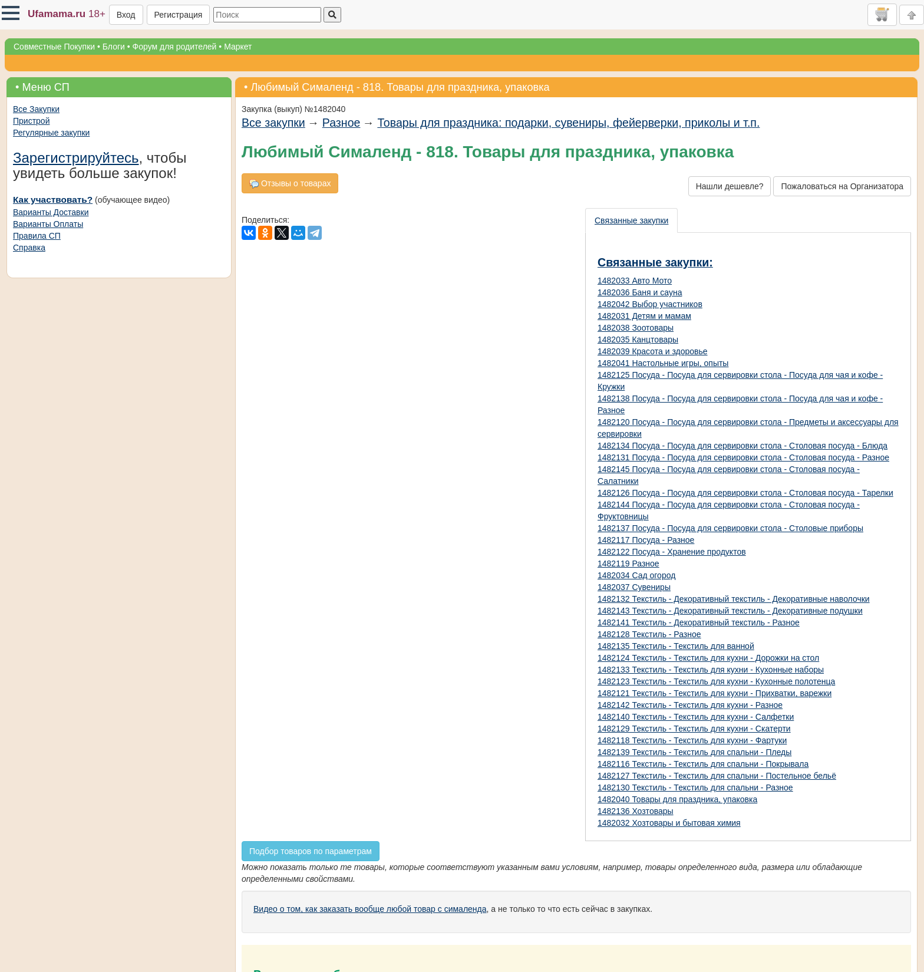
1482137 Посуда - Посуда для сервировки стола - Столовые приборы (730, 528)
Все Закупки (36, 109)
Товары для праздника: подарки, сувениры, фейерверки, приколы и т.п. (568, 122)
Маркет (238, 46)
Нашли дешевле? (730, 186)
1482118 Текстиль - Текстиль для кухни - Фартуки (692, 740)
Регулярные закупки (51, 132)
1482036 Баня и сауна (640, 292)
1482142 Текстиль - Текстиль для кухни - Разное (690, 705)
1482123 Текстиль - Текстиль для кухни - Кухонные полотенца (716, 681)
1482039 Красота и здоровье (653, 351)
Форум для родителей (175, 46)
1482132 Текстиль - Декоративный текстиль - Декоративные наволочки (734, 599)
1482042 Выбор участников (650, 304)
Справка (29, 247)
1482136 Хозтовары (636, 811)
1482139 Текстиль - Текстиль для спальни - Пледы (694, 752)
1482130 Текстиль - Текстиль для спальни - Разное (695, 787)
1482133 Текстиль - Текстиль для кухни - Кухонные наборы (711, 669)
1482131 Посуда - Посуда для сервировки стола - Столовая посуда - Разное (743, 457)
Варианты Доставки (50, 212)
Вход (126, 14)
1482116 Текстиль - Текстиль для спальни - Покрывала (703, 764)
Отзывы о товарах (290, 184)
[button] (10, 13)
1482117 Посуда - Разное (646, 540)
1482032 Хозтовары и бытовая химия (669, 823)
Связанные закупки (631, 220)
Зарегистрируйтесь (76, 158)
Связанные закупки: (655, 262)
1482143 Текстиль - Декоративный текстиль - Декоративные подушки (730, 610)
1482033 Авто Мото (635, 280)
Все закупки (273, 122)
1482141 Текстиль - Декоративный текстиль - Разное (699, 622)
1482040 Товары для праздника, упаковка (677, 799)
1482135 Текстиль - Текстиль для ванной (676, 646)
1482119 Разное (628, 563)
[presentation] (632, 220)
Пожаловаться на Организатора (842, 186)
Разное (341, 122)
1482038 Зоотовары (636, 327)
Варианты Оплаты (48, 224)
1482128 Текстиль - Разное (649, 634)
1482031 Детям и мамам (644, 316)
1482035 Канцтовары (638, 339)
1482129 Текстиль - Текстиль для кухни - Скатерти (694, 728)
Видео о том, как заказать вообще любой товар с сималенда (370, 909)
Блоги (114, 46)
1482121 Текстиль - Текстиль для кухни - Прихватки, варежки (714, 693)
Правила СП (37, 235)
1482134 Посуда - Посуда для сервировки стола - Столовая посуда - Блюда (742, 445)
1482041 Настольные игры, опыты (663, 363)
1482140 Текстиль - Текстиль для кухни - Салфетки (696, 716)
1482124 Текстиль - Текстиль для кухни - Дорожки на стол (708, 658)
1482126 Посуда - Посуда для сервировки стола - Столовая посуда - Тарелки (745, 492)
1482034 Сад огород (636, 575)
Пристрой (31, 121)
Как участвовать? (53, 200)
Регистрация (178, 14)
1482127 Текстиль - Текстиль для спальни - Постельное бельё (717, 775)
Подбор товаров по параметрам (310, 851)
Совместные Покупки (54, 46)
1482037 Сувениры (634, 587)
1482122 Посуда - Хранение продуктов (672, 551)
